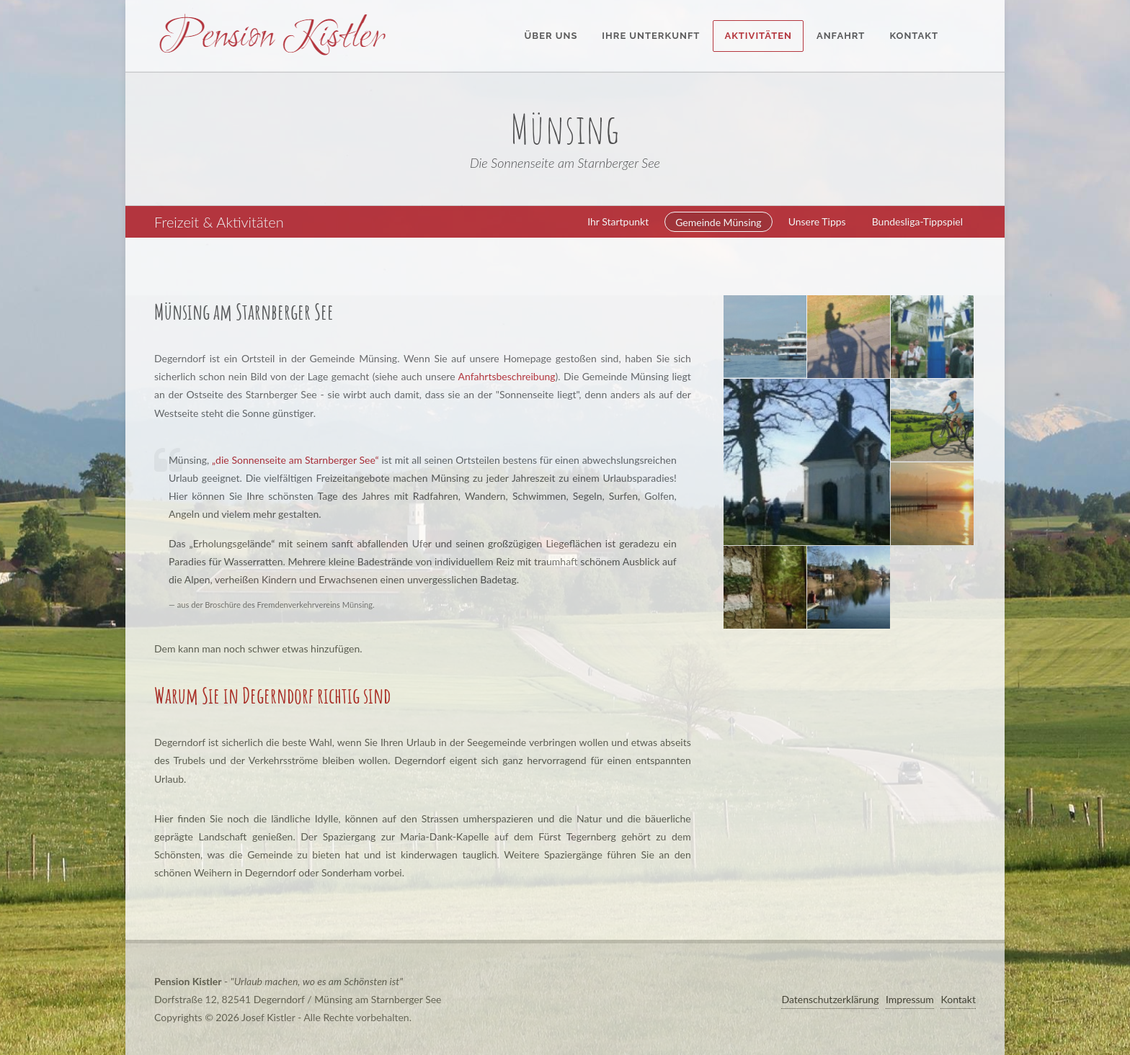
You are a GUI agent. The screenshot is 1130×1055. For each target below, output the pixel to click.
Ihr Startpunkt (618, 221)
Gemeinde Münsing (718, 222)
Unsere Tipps (817, 221)
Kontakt (958, 999)
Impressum (910, 999)
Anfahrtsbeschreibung (507, 376)
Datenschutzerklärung (829, 999)
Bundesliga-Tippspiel (917, 221)
